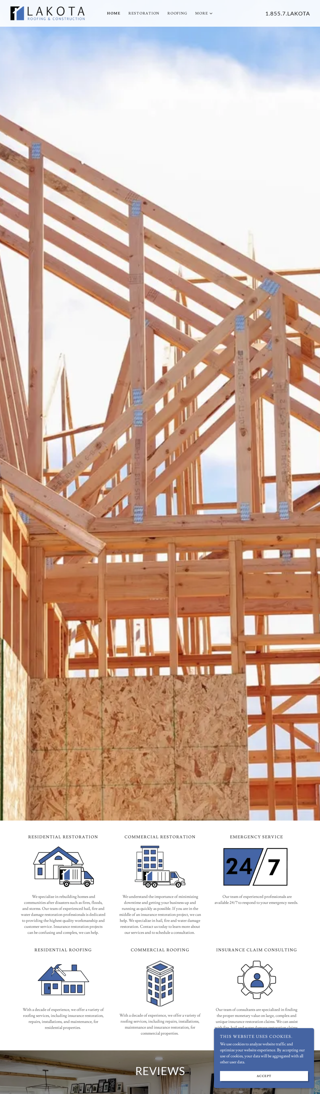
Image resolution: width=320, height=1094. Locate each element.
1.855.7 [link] (275, 13)
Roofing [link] (177, 13)
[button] (204, 13)
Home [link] (113, 13)
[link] (47, 12)
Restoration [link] (144, 13)
